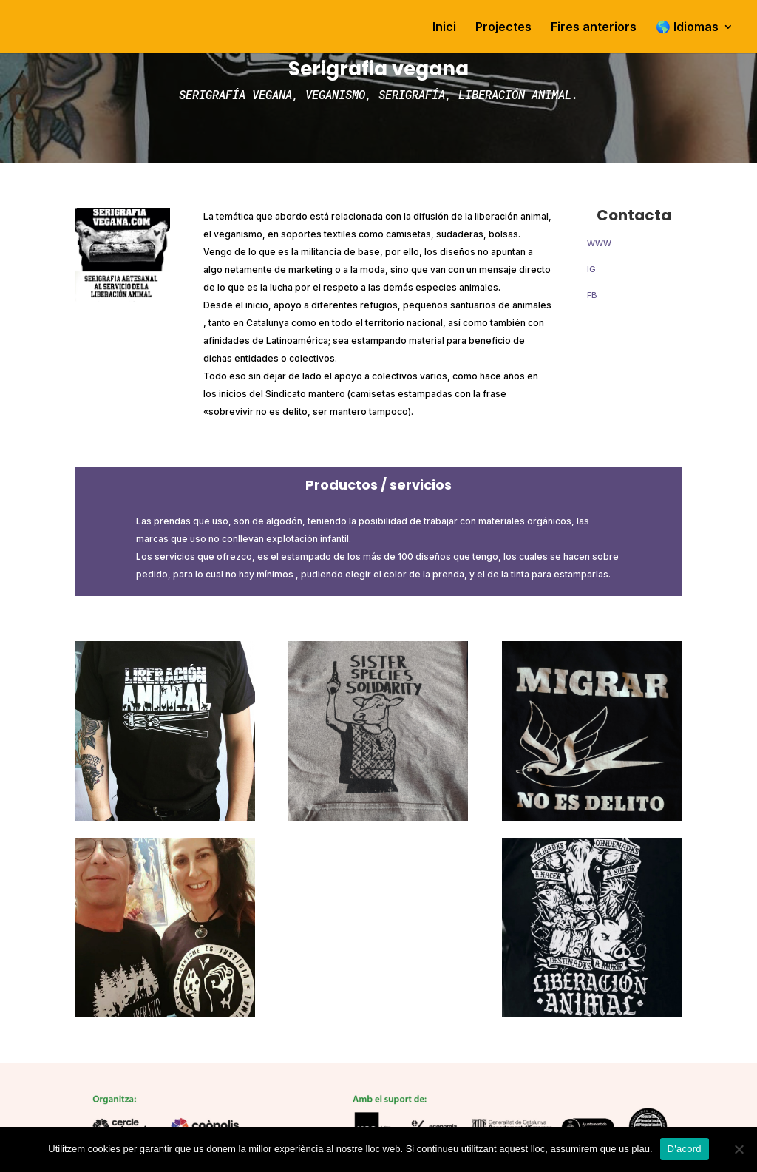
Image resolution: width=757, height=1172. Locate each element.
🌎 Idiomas (687, 27)
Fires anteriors (594, 27)
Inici (444, 27)
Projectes (503, 27)
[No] (738, 1149)
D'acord (685, 1148)
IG (591, 269)
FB (592, 295)
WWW (599, 243)
